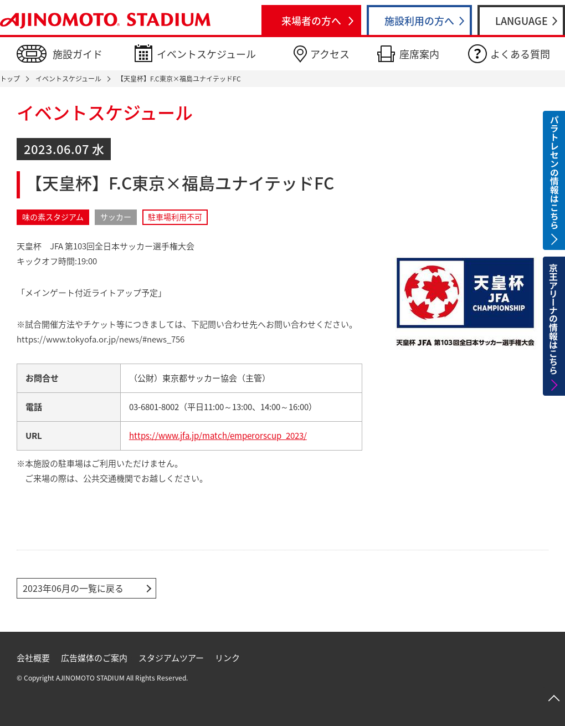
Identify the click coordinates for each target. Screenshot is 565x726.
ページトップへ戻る (554, 698)
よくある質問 (520, 54)
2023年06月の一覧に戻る (73, 588)
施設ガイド (77, 54)
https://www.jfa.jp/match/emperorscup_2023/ (218, 436)
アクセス (330, 54)
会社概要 (33, 658)
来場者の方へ (311, 20)
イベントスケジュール (206, 54)
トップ (10, 79)
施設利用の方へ (419, 20)
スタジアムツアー (171, 658)
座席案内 (419, 54)
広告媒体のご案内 (94, 658)
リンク (227, 658)
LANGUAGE (521, 20)
